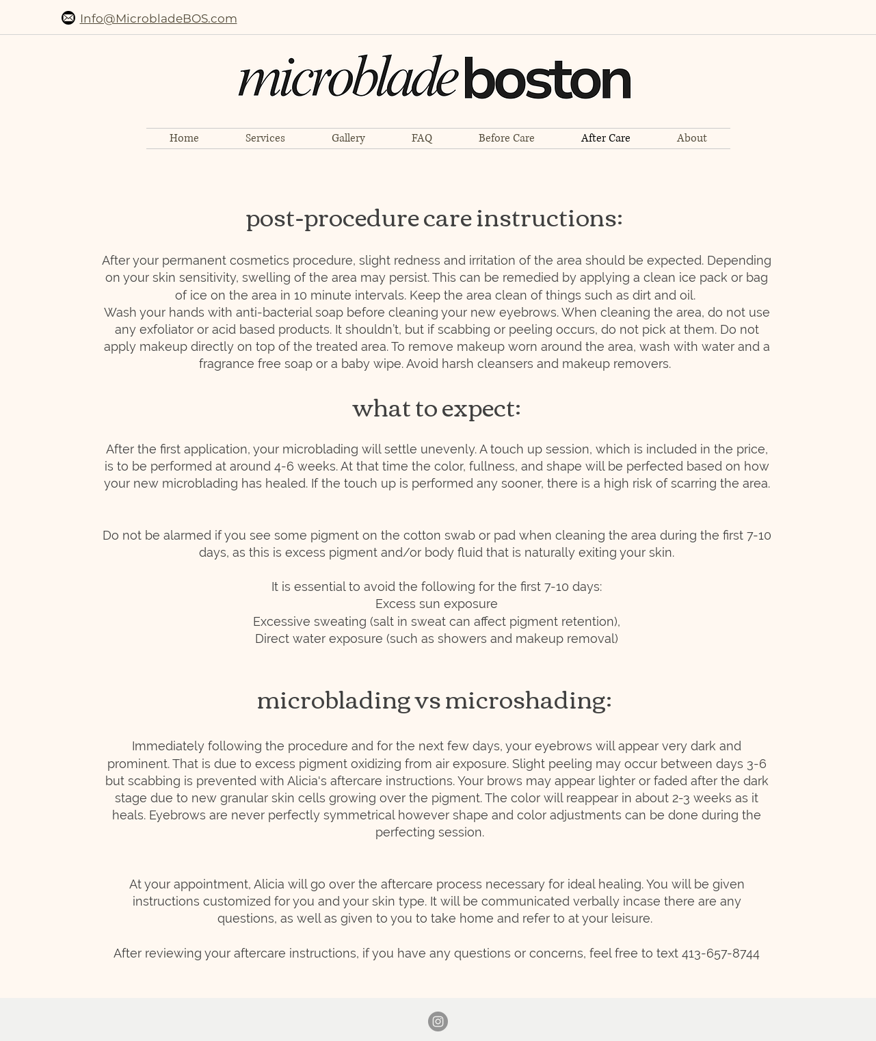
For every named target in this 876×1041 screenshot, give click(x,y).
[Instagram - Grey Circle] (438, 1021)
